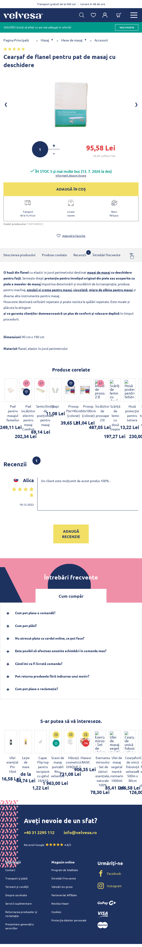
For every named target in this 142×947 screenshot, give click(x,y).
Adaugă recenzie (71, 520)
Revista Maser (60, 876)
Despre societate (16, 868)
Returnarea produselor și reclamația (21, 886)
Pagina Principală (16, 40)
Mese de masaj (71, 40)
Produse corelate (54, 255)
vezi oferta (127, 27)
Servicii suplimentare (18, 876)
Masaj (45, 40)
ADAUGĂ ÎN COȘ (71, 189)
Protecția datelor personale (68, 893)
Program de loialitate (64, 843)
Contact (10, 843)
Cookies (56, 884)
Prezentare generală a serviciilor (19, 899)
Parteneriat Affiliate (64, 868)
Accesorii (101, 40)
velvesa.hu (109, 939)
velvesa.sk (109, 924)
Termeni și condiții (16, 859)
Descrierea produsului (19, 255)
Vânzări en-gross (62, 859)
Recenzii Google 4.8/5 (47, 817)
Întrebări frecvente (106, 255)
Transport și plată (16, 851)
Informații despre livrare (71, 175)
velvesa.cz (109, 931)
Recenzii (79, 253)
